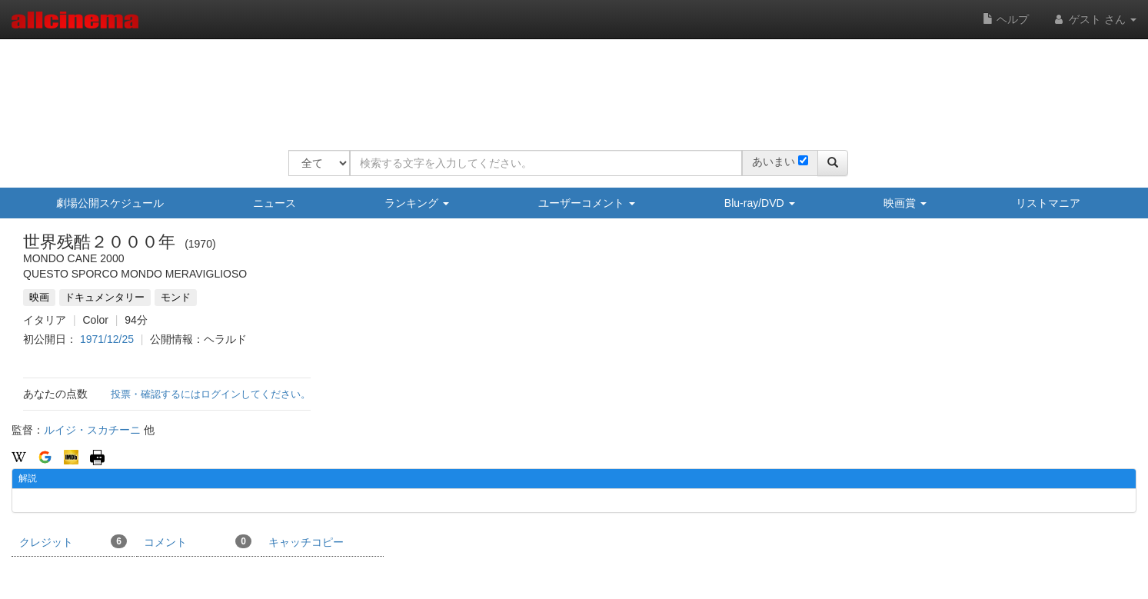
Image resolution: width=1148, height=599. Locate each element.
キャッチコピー (306, 542)
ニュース (274, 203)
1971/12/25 (107, 339)
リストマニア (1048, 203)
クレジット (73, 541)
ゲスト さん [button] (1094, 19)
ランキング (416, 203)
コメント (197, 541)
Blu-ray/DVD (759, 203)
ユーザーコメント (586, 203)
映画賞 (905, 203)
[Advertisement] (568, 84)
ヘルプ (1006, 19)
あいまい (773, 161)
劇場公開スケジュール (110, 203)
